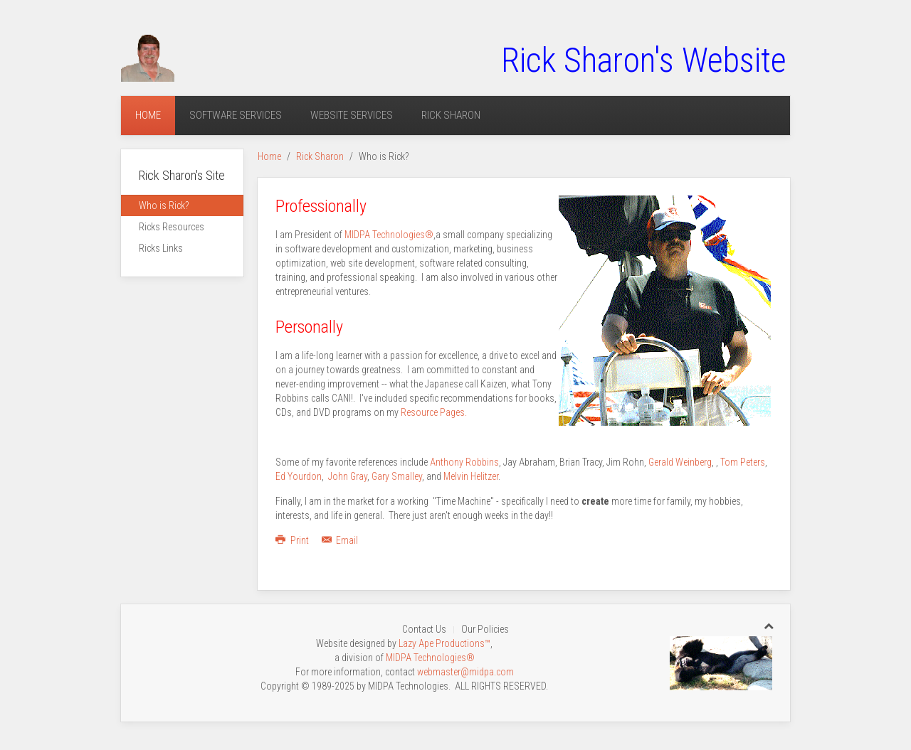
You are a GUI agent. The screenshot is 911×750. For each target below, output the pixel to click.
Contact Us (424, 629)
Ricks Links (161, 248)
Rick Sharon (450, 115)
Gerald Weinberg (680, 462)
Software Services (235, 115)
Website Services (351, 115)
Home (148, 115)
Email (340, 540)
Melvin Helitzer (470, 476)
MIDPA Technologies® (388, 234)
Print (293, 540)
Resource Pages (433, 412)
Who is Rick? (164, 205)
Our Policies (485, 629)
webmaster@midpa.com (465, 671)
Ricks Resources (171, 226)
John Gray (347, 476)
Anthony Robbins (464, 462)
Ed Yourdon (298, 476)
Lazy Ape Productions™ (444, 643)
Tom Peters (742, 462)
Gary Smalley (397, 476)
